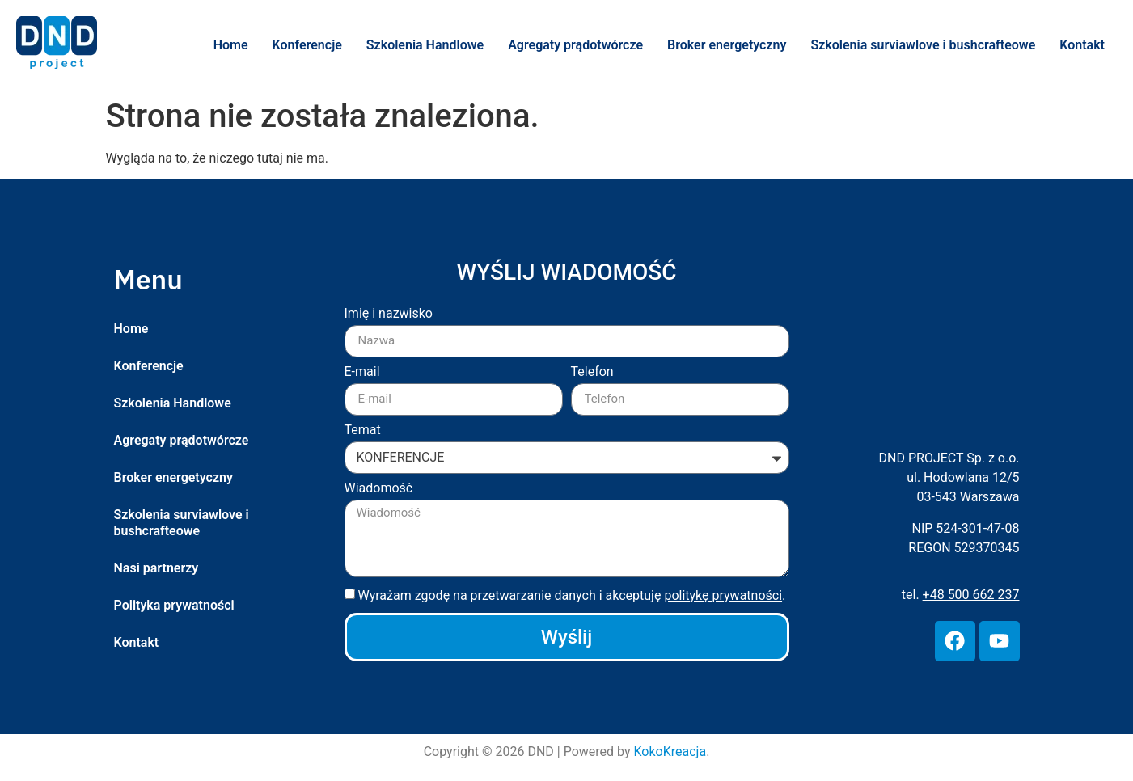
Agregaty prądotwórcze (575, 45)
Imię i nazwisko (389, 314)
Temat (363, 430)
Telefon (592, 372)
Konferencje (307, 45)
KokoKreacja (670, 751)
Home (230, 45)
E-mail (362, 372)
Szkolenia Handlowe (425, 45)
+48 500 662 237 (971, 594)
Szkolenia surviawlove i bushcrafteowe (922, 45)
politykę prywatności (723, 595)
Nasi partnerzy (156, 568)
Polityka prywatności (174, 605)
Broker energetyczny (726, 45)
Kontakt (1082, 45)
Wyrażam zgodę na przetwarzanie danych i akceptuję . (571, 595)
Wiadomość (379, 489)
